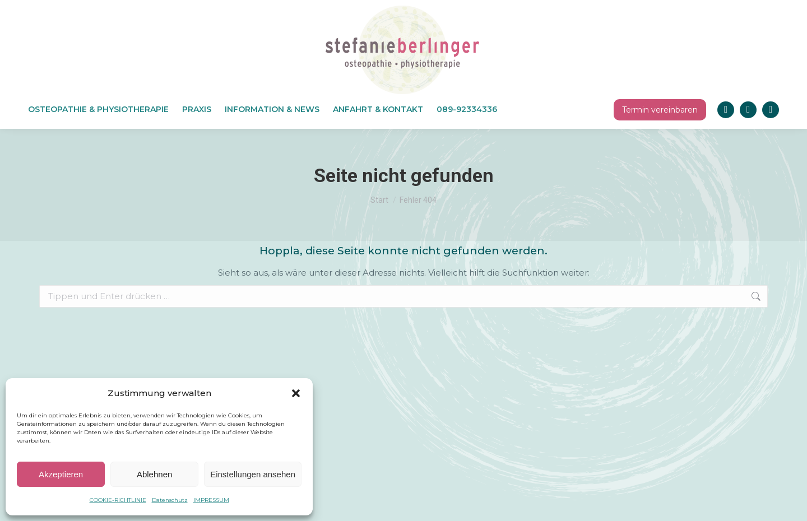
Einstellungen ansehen (252, 474)
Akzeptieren (61, 474)
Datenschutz (170, 500)
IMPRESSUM (211, 500)
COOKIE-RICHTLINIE (118, 500)
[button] (296, 393)
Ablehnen (154, 474)
